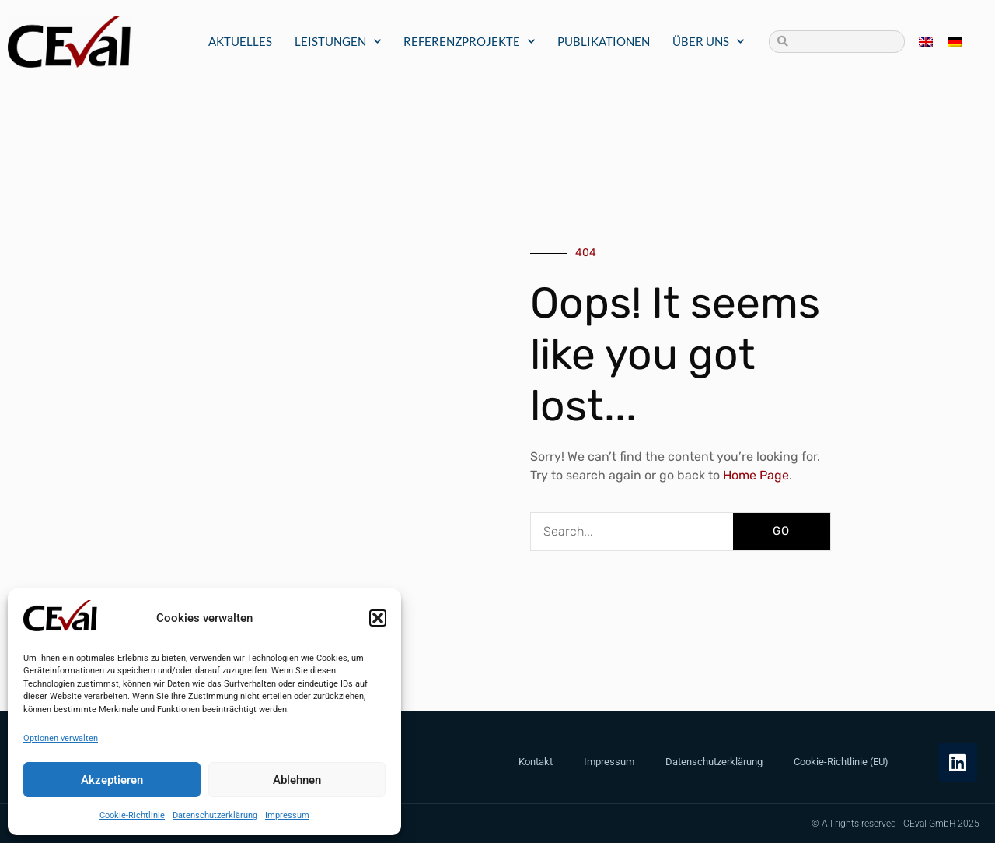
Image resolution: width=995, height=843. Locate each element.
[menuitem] (926, 41)
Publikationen (603, 41)
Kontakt (535, 761)
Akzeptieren (112, 780)
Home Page (754, 475)
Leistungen (338, 42)
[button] (378, 618)
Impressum (287, 815)
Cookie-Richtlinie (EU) (841, 761)
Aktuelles (240, 41)
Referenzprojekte (469, 42)
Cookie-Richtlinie (132, 815)
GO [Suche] (781, 531)
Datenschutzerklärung (215, 815)
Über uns (708, 42)
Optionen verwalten (60, 738)
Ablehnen (297, 780)
